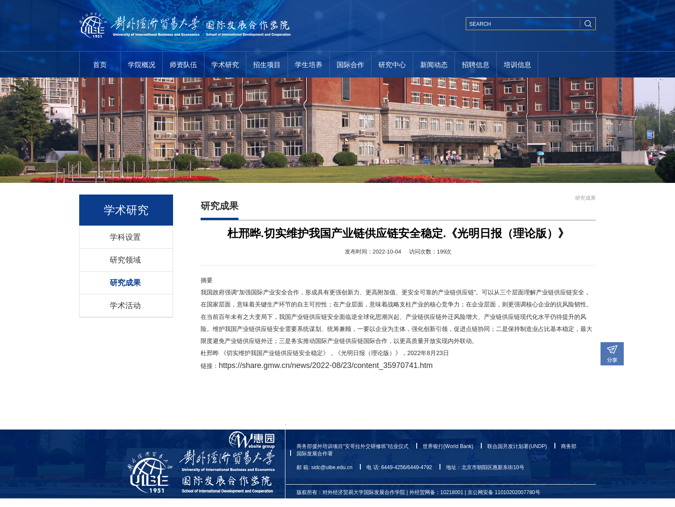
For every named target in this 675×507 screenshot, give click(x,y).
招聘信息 (475, 64)
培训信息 (517, 64)
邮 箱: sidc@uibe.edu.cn (325, 467)
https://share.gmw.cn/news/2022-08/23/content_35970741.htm (326, 365)
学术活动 (125, 305)
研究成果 (125, 282)
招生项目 (267, 64)
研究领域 (125, 260)
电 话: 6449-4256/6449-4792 (399, 467)
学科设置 (125, 237)
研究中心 (392, 64)
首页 (100, 64)
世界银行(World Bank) (448, 446)
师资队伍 (183, 64)
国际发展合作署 (315, 454)
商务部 (568, 446)
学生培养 (308, 64)
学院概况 (141, 64)
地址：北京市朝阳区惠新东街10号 (485, 467)
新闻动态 (434, 64)
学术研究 (225, 64)
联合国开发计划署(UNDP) (517, 446)
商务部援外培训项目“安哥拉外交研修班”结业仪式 (353, 446)
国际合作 (350, 64)
